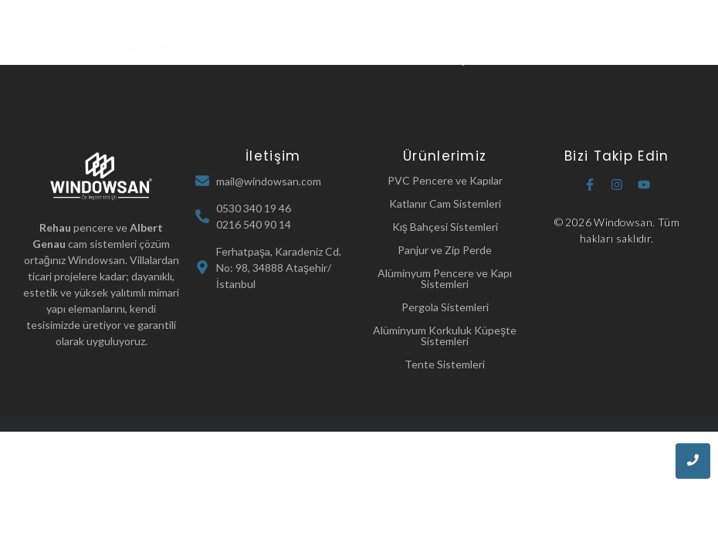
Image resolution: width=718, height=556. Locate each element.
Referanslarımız (381, 58)
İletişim (460, 58)
